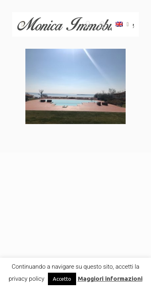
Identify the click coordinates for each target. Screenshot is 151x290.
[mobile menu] (23, 24)
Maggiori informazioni (110, 278)
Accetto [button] (62, 279)
